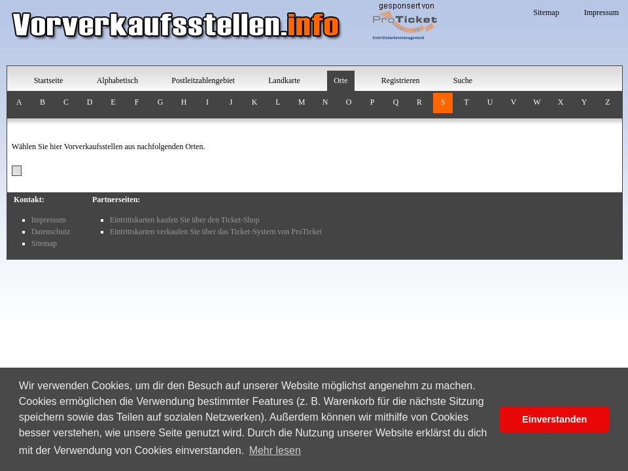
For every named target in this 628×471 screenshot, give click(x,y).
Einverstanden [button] (554, 419)
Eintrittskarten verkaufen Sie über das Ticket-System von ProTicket (216, 231)
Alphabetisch (117, 80)
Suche (462, 80)
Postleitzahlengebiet (203, 80)
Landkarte (284, 80)
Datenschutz (50, 231)
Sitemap (546, 12)
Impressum (601, 12)
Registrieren (400, 80)
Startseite (48, 80)
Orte (340, 80)
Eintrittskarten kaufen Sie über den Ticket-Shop (185, 219)
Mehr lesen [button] (275, 450)
